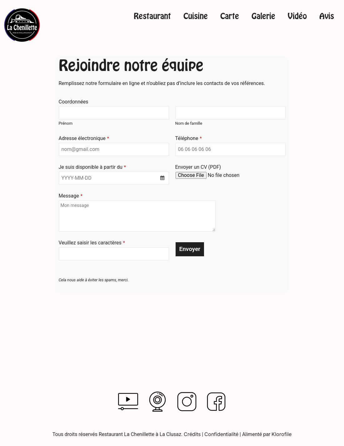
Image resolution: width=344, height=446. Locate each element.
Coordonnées (73, 101)
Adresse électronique (84, 138)
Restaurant (152, 16)
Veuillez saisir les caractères (92, 242)
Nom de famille (188, 123)
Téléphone (188, 138)
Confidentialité (221, 434)
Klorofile (282, 434)
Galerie (263, 16)
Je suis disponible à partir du (92, 167)
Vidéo (297, 16)
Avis (326, 16)
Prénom (66, 123)
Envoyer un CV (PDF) (198, 167)
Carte (229, 16)
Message (70, 195)
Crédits (192, 434)
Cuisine (195, 16)
